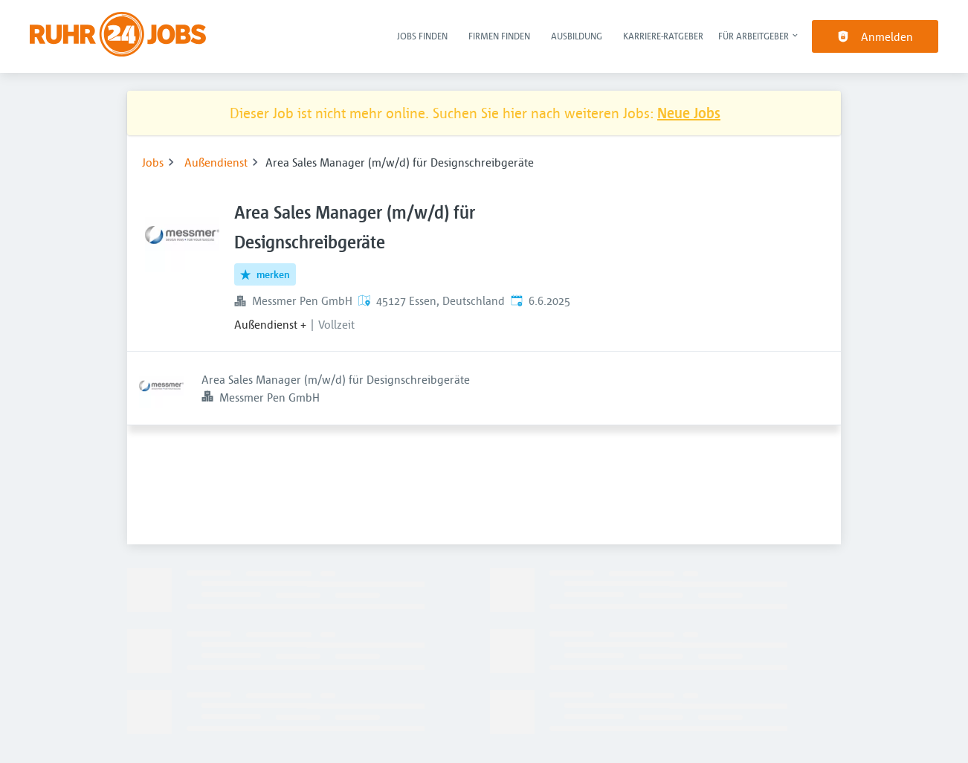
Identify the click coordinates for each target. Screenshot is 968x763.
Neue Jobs (688, 112)
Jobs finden (422, 36)
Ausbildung (576, 36)
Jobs (153, 162)
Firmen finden (499, 36)
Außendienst (216, 162)
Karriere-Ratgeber (663, 36)
